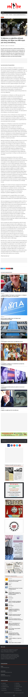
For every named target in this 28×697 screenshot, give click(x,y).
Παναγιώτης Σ (4, 690)
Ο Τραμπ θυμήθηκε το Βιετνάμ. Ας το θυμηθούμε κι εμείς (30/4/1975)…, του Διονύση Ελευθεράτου (15, 593)
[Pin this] (9, 268)
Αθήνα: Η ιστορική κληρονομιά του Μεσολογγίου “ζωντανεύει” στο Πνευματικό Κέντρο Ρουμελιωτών (14, 624)
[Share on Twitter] (4, 268)
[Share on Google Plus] (7, 268)
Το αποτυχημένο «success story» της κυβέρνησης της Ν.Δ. (12, 341)
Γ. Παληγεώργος (4, 685)
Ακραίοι (10, 584)
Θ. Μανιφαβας (17, 685)
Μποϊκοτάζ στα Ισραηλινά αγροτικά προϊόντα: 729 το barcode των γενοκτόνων (16, 619)
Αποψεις (10, 14)
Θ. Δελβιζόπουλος (5, 686)
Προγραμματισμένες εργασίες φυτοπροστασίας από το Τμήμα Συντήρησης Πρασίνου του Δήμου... (14, 633)
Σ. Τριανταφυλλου (18, 690)
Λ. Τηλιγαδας (3, 688)
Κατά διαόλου (11, 597)
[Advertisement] (14, 60)
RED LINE (3, 14)
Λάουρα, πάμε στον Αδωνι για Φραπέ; (15, 642)
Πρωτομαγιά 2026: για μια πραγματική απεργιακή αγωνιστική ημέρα (15, 581)
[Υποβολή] (25, 441)
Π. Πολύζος (17, 688)
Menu (3, 12)
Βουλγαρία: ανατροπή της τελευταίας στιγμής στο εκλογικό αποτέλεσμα (15, 615)
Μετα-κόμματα (11, 605)
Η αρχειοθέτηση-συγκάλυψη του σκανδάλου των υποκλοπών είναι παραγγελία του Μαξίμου (14, 610)
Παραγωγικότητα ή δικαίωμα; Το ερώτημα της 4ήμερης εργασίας (15, 589)
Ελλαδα (7, 14)
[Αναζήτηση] (14, 441)
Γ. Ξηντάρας (17, 683)
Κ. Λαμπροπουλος (18, 686)
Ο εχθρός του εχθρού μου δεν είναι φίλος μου (9, 410)
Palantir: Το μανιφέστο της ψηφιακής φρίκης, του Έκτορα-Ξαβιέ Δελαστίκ (15, 602)
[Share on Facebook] (2, 268)
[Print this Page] (12, 268)
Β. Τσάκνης (3, 683)
